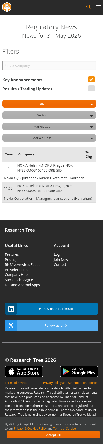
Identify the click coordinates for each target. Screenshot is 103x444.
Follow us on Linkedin (39, 309)
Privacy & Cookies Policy (30, 428)
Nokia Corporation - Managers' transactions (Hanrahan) (48, 198)
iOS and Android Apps (22, 284)
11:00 (8, 167)
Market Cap (64, 126)
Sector (66, 115)
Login (58, 254)
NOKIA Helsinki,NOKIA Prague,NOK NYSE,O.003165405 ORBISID (44, 167)
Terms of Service (64, 428)
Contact (60, 264)
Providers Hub (16, 269)
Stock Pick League (19, 279)
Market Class (64, 138)
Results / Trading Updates (27, 88)
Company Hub (16, 274)
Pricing (10, 259)
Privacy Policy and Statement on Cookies (70, 383)
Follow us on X (36, 326)
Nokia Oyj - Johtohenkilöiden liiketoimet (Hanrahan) (44, 178)
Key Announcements (22, 79)
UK (68, 104)
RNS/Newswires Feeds (22, 264)
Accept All (53, 435)
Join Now (61, 259)
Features (12, 254)
